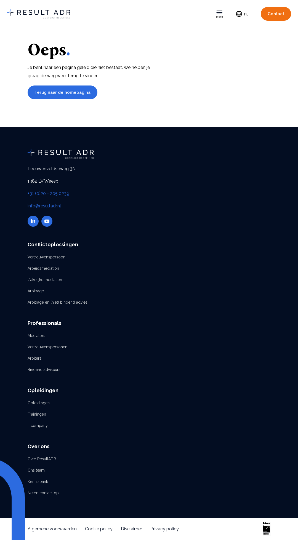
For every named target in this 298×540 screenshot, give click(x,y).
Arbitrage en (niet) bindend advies (57, 302)
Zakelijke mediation (45, 279)
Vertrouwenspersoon (46, 257)
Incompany (38, 425)
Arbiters (34, 358)
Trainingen (37, 414)
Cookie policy (99, 528)
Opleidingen (39, 403)
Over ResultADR (42, 459)
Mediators (36, 335)
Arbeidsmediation (43, 268)
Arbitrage (36, 291)
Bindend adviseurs (44, 369)
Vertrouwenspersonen (47, 347)
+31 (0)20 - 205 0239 (48, 193)
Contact (276, 13)
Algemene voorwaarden (52, 528)
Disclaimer (131, 528)
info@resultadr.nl (44, 205)
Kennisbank (38, 481)
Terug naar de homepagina (62, 92)
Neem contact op (43, 493)
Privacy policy (164, 528)
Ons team (36, 470)
